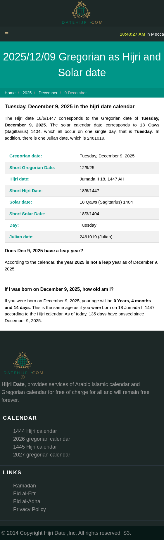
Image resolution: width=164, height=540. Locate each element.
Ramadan (24, 486)
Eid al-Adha (26, 501)
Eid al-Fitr (24, 493)
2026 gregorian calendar (41, 439)
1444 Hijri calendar (35, 431)
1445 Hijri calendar (35, 447)
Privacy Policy (29, 509)
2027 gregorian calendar (41, 455)
